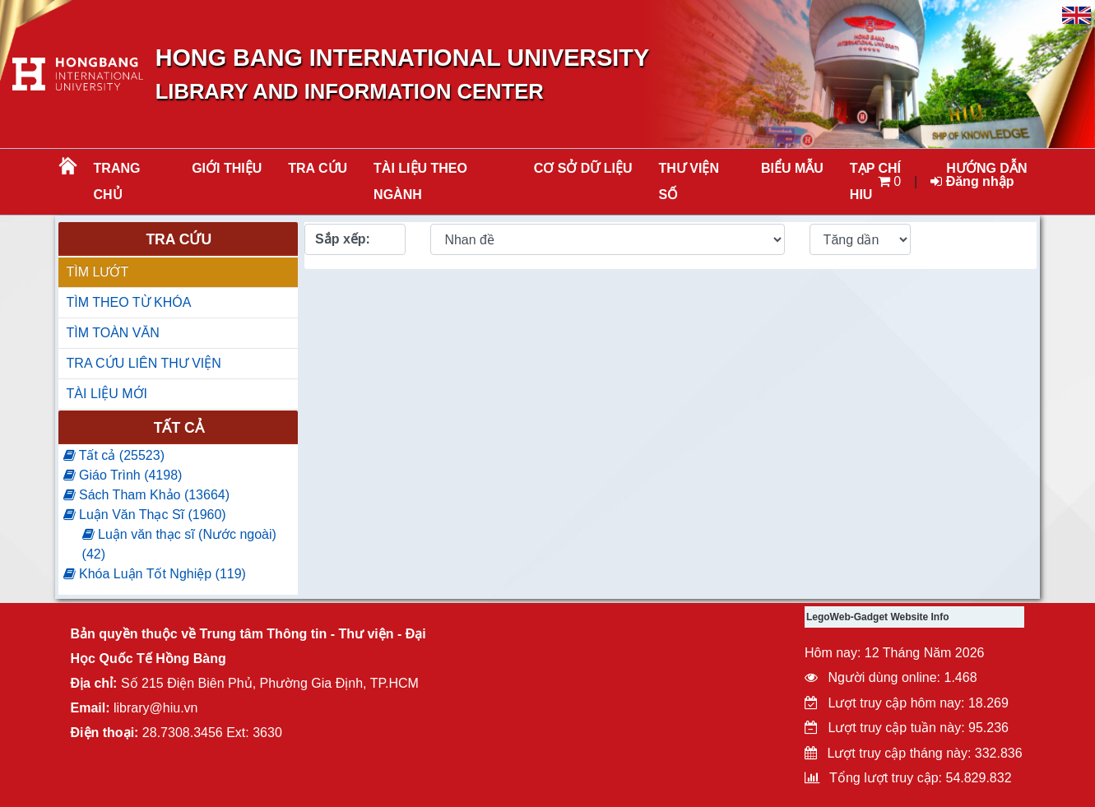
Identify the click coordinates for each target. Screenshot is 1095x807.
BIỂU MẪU (792, 168)
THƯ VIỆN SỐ (689, 181)
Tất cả (179, 428)
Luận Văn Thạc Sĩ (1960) (144, 515)
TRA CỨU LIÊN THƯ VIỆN (144, 363)
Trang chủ (117, 181)
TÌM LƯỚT (98, 272)
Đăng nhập (972, 181)
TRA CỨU (317, 168)
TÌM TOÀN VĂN (113, 333)
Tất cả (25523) (114, 455)
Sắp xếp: (342, 239)
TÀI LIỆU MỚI (107, 394)
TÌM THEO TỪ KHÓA (129, 302)
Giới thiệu (227, 168)
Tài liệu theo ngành (420, 181)
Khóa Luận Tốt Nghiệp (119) (154, 574)
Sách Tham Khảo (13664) (146, 495)
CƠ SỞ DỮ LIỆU (583, 168)
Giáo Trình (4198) (123, 475)
